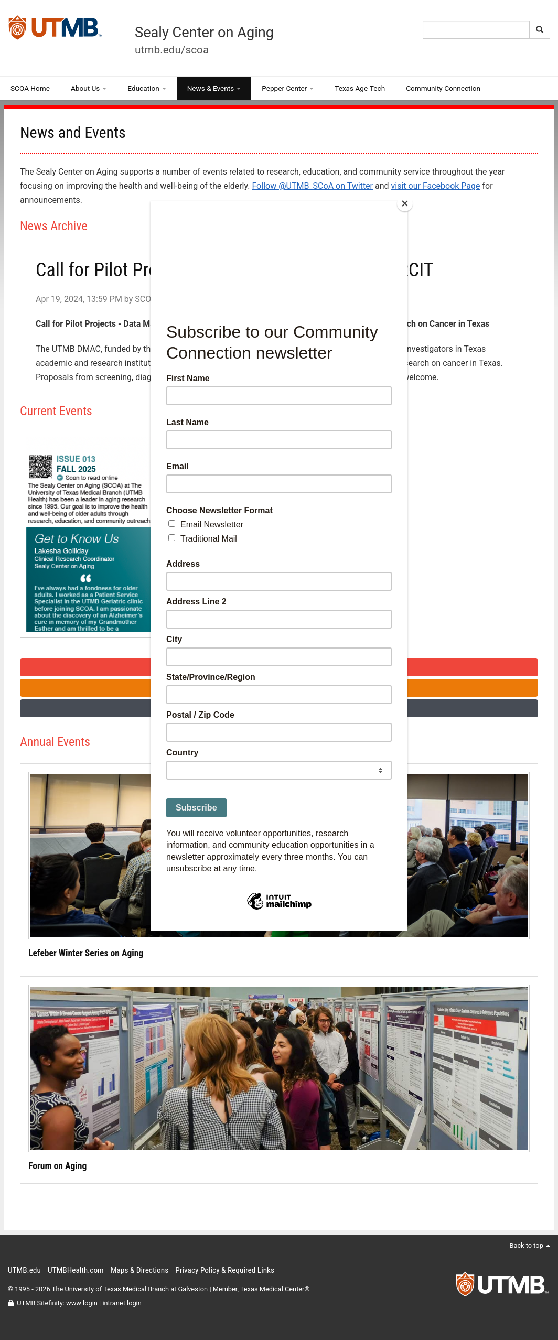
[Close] (405, 203)
